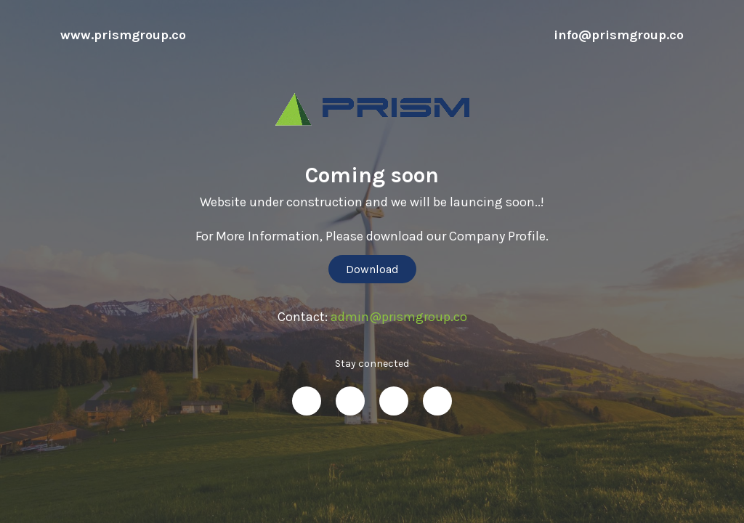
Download (372, 269)
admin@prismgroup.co (399, 317)
